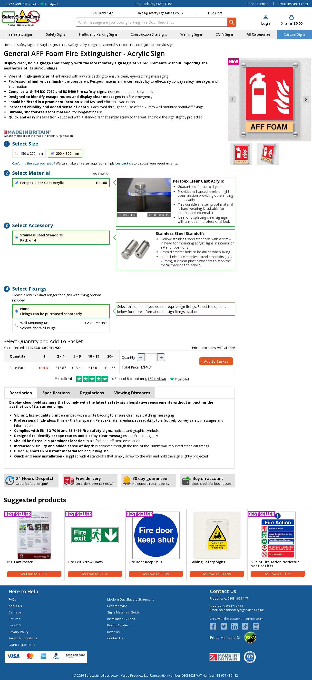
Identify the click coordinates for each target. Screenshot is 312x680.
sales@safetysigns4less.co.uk (160, 13)
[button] (265, 20)
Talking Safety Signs (207, 562)
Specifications (56, 393)
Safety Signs (26, 44)
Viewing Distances (132, 393)
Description (21, 393)
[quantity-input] (151, 357)
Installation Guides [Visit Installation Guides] (121, 619)
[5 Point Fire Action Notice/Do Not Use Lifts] (277, 544)
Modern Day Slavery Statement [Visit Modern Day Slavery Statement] (130, 599)
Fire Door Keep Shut (145, 562)
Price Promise (257, 3)
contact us (124, 163)
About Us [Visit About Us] (15, 606)
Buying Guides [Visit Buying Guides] (118, 625)
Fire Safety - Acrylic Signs (80, 44)
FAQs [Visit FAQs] (12, 599)
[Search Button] (231, 22)
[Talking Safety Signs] (216, 544)
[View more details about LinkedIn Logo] (236, 626)
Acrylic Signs (49, 44)
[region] (34, 535)
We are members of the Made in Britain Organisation (38, 135)
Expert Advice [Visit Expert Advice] (117, 606)
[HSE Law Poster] (34, 544)
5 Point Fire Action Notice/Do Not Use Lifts (275, 564)
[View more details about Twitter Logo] (226, 626)
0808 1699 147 (101, 13)
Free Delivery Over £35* (154, 3)
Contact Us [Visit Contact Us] (115, 638)
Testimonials (32, 3)
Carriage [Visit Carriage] (15, 612)
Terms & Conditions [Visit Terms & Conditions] (23, 638)
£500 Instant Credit (293, 3)
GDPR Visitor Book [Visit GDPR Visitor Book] (22, 644)
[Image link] (156, 132)
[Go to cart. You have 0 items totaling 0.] (291, 20)
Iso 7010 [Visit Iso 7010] (14, 625)
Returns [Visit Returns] (14, 619)
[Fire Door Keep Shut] (156, 544)
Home (8, 44)
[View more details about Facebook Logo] (215, 626)
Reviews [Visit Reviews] (113, 632)
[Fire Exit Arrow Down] (95, 544)
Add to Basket (216, 361)
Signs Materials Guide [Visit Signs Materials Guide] (123, 612)
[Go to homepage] (30, 18)
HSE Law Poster (20, 562)
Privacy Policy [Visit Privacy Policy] (19, 632)
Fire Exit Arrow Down (85, 562)
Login (265, 23)
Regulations (92, 393)
